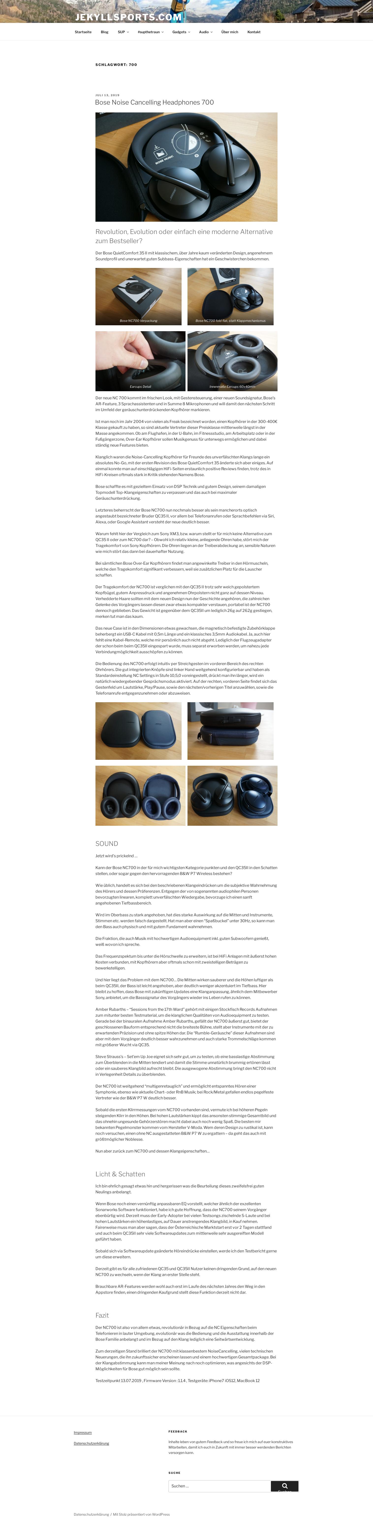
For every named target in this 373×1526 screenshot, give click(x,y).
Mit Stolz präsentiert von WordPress (141, 1514)
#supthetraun (151, 32)
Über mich (229, 32)
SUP (124, 32)
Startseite (83, 32)
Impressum (83, 1432)
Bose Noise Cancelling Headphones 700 (154, 102)
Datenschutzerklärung (91, 1443)
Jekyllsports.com (128, 17)
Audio (206, 32)
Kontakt (254, 32)
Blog (105, 32)
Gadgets (181, 32)
